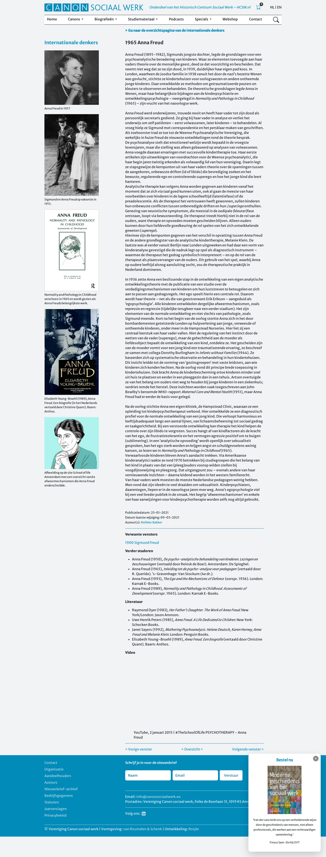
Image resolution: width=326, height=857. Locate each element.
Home (52, 19)
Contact (255, 19)
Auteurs (50, 782)
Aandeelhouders (57, 776)
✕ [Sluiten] (316, 758)
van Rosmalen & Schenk (142, 829)
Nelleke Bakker (151, 522)
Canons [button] (74, 19)
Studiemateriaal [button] (141, 19)
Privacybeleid (55, 815)
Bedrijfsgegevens (58, 795)
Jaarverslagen (55, 809)
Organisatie (54, 769)
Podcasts (176, 19)
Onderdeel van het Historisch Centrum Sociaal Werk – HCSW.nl (199, 7)
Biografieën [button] (104, 19)
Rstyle (194, 829)
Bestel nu (284, 760)
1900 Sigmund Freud (142, 542)
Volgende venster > (248, 749)
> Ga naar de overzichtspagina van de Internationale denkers (174, 30)
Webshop (230, 19)
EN (279, 7)
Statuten (51, 802)
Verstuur (231, 775)
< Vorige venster (138, 749)
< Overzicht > (192, 749)
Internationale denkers (71, 42)
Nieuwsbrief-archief (61, 789)
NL (272, 7)
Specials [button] (202, 19)
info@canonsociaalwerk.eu (158, 796)
